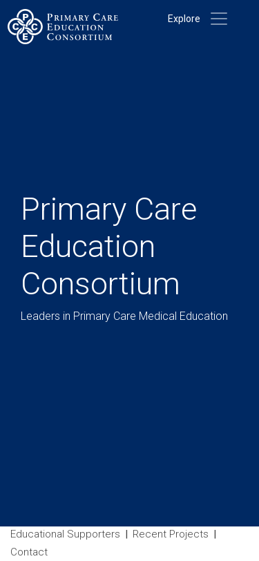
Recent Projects (171, 534)
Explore (184, 18)
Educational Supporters (65, 534)
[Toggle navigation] (219, 19)
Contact (29, 552)
